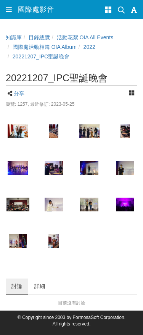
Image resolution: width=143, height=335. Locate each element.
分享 (19, 93)
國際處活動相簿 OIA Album (45, 47)
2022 (89, 47)
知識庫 (14, 37)
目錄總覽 (39, 37)
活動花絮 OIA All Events (85, 37)
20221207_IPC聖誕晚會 (41, 56)
